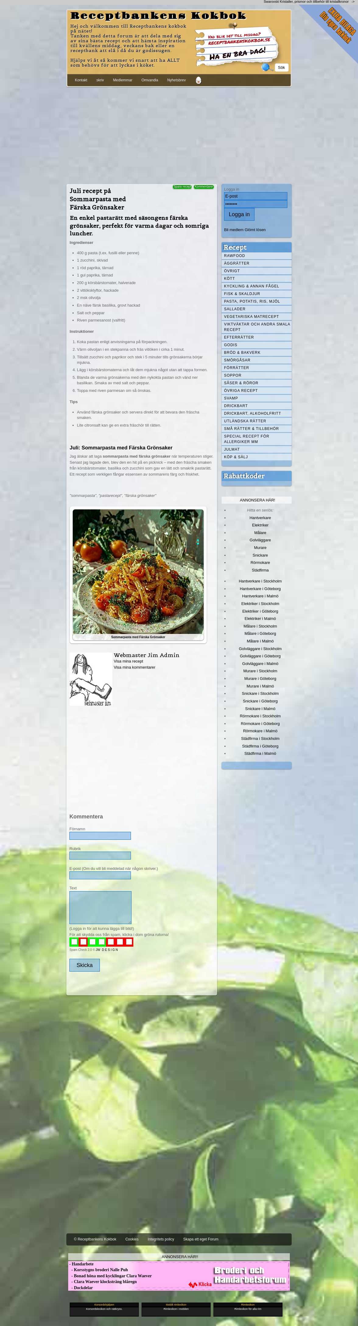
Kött (229, 278)
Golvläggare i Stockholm (260, 648)
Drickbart (236, 406)
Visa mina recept (128, 661)
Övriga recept (241, 391)
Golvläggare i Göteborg (260, 656)
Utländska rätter (245, 421)
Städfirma (260, 570)
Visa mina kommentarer (135, 667)
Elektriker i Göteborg (260, 611)
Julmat (232, 449)
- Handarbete (80, 1264)
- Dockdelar (80, 1288)
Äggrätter (237, 263)
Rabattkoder (244, 476)
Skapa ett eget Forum (200, 1239)
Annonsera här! (257, 500)
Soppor (232, 375)
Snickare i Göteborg (260, 701)
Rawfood (234, 256)
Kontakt (81, 80)
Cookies (132, 1239)
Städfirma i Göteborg (260, 746)
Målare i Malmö (260, 641)
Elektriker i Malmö (260, 618)
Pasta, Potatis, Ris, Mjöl (252, 301)
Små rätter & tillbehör (251, 429)
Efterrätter (239, 337)
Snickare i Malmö (260, 708)
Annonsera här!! (180, 1256)
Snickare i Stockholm (260, 693)
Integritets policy (161, 1239)
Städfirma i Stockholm (260, 738)
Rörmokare (260, 562)
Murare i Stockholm (260, 671)
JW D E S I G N (107, 949)
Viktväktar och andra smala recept (257, 327)
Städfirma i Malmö (260, 753)
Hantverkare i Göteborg (260, 588)
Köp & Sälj (236, 457)
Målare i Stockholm (260, 626)
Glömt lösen (255, 229)
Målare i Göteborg (260, 633)
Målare (260, 532)
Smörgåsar (237, 360)
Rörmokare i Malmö (260, 731)
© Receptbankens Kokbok (95, 1239)
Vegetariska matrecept (251, 317)
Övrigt (232, 271)
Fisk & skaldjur (242, 294)
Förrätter (236, 368)
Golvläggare (260, 540)
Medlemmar (122, 80)
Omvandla (150, 80)
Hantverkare (260, 517)
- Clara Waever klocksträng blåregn (102, 1281)
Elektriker (260, 525)
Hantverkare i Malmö (260, 596)
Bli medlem (234, 229)
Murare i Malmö (260, 686)
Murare (260, 547)
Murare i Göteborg (260, 678)
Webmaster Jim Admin (147, 655)
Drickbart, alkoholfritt (252, 413)
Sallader (235, 309)
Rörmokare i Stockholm (260, 716)
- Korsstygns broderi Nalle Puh (98, 1270)
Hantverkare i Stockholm (260, 581)
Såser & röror (241, 383)
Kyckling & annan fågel (251, 286)
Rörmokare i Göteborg (260, 723)
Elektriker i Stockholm (260, 603)
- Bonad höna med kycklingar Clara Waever (110, 1276)
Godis (230, 345)
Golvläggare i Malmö (260, 663)
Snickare (260, 555)
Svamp (231, 398)
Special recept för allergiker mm (246, 439)
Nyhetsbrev (176, 80)
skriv (100, 80)
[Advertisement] (179, 134)
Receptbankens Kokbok (158, 16)
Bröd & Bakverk (242, 352)
